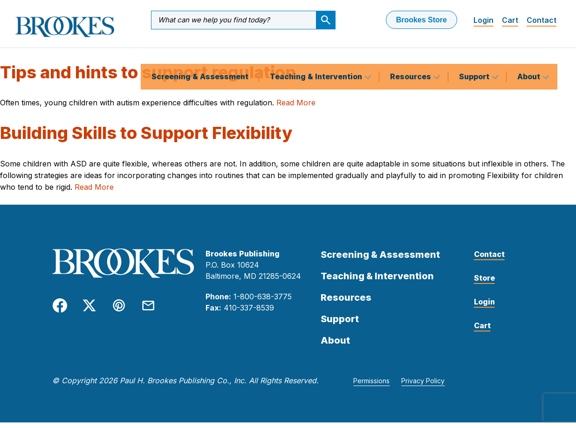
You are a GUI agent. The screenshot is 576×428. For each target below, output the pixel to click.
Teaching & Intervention (317, 53)
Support (475, 53)
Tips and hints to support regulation (148, 78)
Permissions (371, 386)
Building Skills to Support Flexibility (146, 138)
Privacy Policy (423, 386)
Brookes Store (421, 20)
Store (484, 283)
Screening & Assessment (199, 53)
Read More (295, 108)
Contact (541, 20)
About (529, 53)
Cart (510, 20)
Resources (411, 53)
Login (483, 20)
